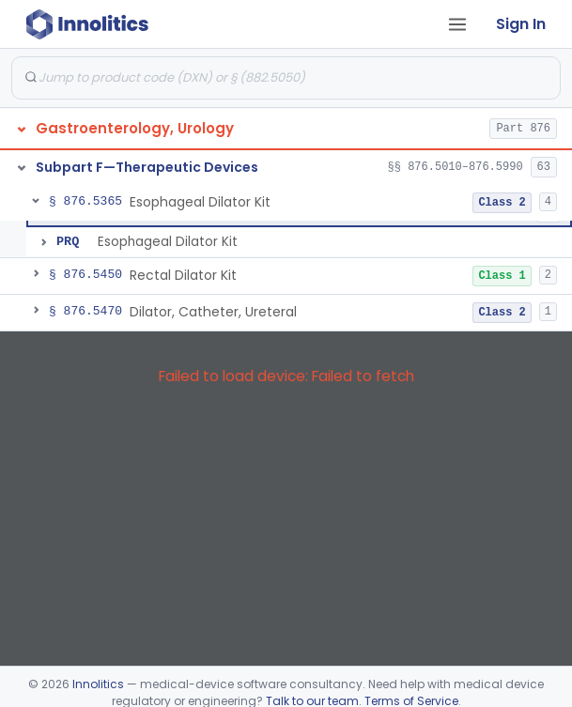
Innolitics (98, 684)
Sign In (521, 24)
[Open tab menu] (457, 24)
